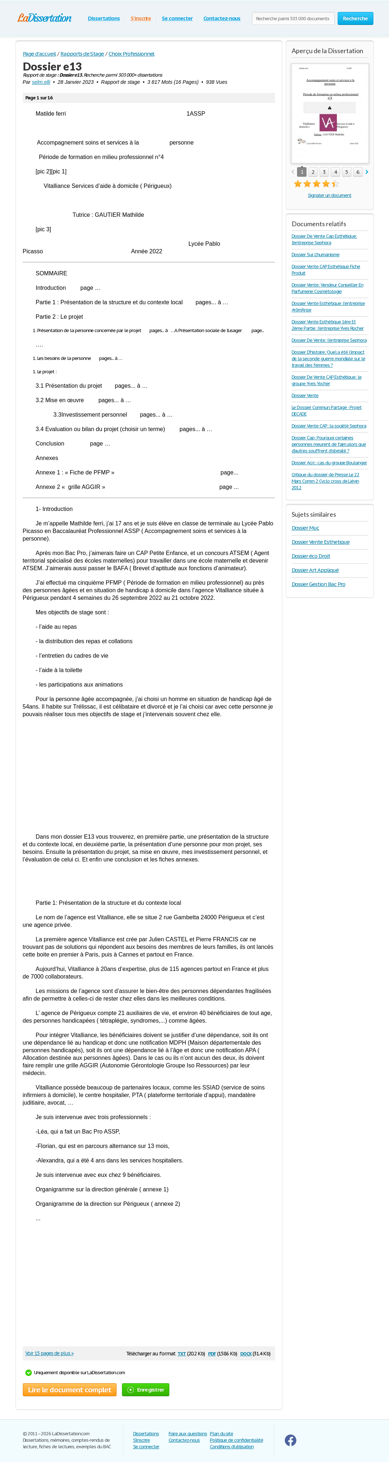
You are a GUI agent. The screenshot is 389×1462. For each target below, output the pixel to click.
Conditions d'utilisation (232, 1447)
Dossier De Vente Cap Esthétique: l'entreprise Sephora (324, 239)
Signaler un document (329, 195)
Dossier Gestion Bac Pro (318, 584)
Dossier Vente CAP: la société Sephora (329, 426)
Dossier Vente (305, 395)
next (367, 172)
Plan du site (221, 1434)
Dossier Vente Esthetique (321, 541)
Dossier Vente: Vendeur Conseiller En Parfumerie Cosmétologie (328, 288)
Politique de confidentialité (236, 1440)
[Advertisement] (149, 775)
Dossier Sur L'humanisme (315, 254)
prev (292, 172)
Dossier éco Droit (311, 555)
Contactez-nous (221, 18)
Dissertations (103, 18)
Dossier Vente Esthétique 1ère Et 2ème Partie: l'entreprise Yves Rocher (328, 325)
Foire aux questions (188, 1434)
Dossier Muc (306, 527)
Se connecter (177, 18)
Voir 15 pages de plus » (49, 1353)
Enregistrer (145, 1389)
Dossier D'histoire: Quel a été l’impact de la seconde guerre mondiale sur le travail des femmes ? (328, 358)
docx (245, 1353)
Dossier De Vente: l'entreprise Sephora (329, 340)
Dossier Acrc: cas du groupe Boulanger (329, 463)
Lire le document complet (69, 1389)
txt (181, 1353)
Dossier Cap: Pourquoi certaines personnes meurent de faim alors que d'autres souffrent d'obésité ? (329, 444)
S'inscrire (141, 18)
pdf (212, 1353)
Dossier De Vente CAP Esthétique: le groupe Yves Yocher (327, 380)
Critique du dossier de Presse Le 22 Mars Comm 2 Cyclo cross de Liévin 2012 (326, 481)
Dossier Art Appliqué (315, 570)
